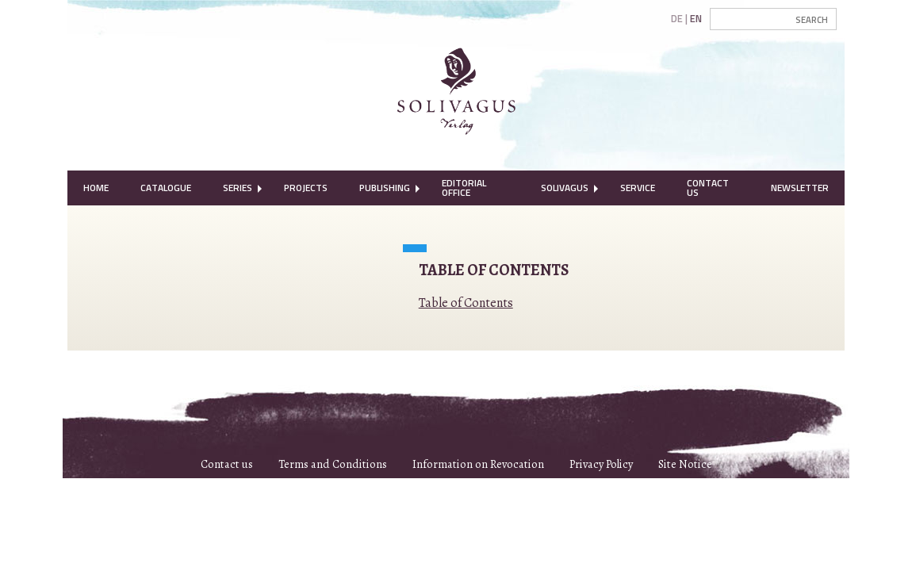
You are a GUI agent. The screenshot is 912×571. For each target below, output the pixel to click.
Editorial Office (464, 187)
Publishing (384, 187)
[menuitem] (96, 188)
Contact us (227, 464)
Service (637, 187)
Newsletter (800, 187)
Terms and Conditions (332, 464)
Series (237, 187)
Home (96, 187)
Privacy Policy (601, 464)
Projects (306, 187)
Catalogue (165, 187)
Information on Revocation (478, 464)
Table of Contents (466, 303)
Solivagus (564, 187)
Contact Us (708, 187)
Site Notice (685, 464)
